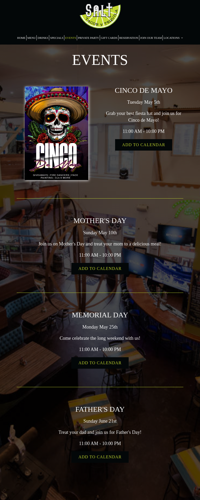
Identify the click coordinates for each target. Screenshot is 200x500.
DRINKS (43, 37)
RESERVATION (128, 37)
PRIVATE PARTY (88, 37)
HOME (21, 37)
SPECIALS (56, 37)
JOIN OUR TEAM (151, 37)
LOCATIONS (173, 37)
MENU (31, 37)
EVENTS (70, 37)
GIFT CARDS (109, 37)
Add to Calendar (143, 145)
